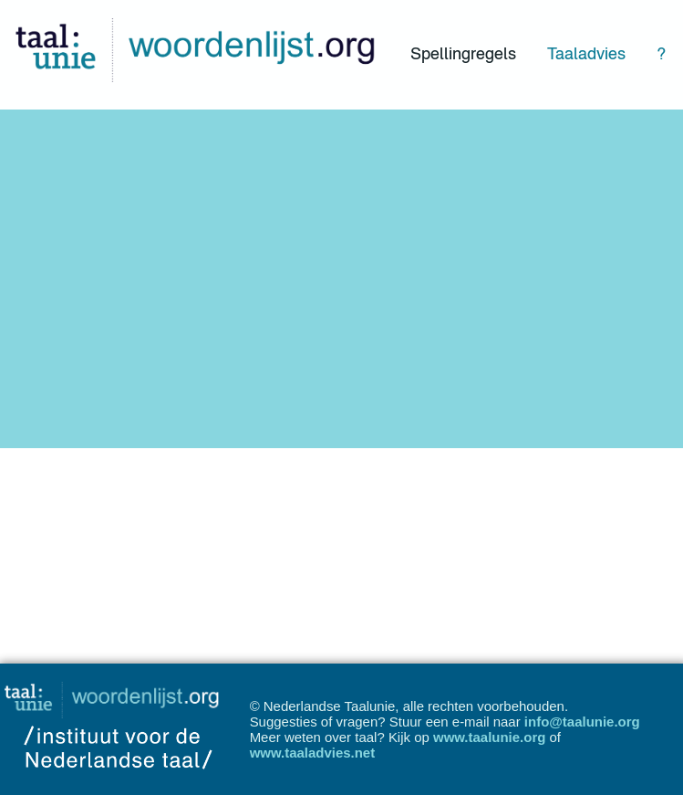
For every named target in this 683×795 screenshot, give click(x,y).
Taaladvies (586, 53)
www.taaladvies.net (313, 752)
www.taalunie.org (489, 737)
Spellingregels (463, 53)
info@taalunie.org (582, 721)
